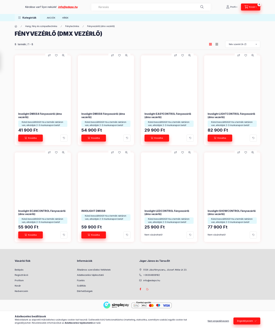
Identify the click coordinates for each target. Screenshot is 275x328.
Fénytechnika (72, 26)
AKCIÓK (51, 17)
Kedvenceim (21, 291)
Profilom (19, 280)
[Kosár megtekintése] (250, 7)
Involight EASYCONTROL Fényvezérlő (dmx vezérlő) (168, 115)
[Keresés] (212, 7)
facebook (140, 289)
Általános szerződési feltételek (94, 269)
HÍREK (65, 17)
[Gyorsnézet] (63, 55)
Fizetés (81, 280)
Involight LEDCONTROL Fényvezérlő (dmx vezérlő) (167, 212)
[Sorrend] (242, 44)
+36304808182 (151, 275)
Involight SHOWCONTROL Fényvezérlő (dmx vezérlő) (232, 212)
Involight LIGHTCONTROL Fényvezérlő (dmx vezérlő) (231, 115)
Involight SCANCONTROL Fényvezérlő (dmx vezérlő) (42, 212)
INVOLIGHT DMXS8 (93, 210)
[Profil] (232, 7)
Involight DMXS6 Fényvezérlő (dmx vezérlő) (103, 115)
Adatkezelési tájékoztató (90, 275)
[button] (27, 17)
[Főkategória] (16, 26)
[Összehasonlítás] (49, 55)
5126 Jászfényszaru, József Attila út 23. (165, 269)
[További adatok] (63, 138)
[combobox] (168, 7)
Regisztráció (21, 275)
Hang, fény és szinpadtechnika (41, 26)
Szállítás (81, 285)
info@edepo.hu (103, 7)
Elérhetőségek (85, 291)
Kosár (18, 285)
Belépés (19, 269)
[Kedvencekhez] (56, 55)
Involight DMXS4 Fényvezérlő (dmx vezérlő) (40, 115)
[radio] (216, 44)
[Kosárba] (30, 138)
